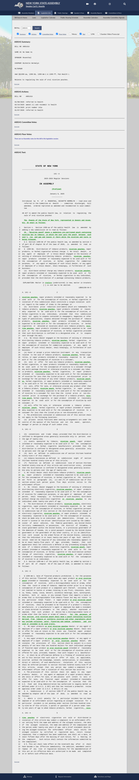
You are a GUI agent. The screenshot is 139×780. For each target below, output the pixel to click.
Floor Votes (66, 39)
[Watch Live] (83, 4)
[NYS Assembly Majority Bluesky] (114, 4)
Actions (35, 39)
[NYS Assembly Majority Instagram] (106, 4)
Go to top (17, 89)
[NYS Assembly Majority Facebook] (91, 4)
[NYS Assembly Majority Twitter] (98, 4)
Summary (23, 39)
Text (87, 39)
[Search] (121, 4)
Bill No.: (17, 32)
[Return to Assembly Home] (41, 6)
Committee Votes (50, 39)
